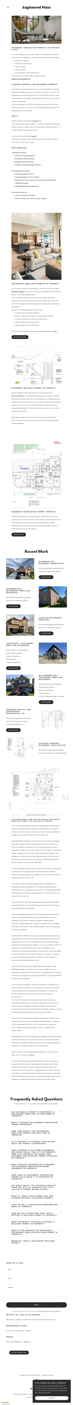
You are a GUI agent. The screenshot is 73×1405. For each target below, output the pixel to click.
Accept (52, 1398)
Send (36, 1305)
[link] (36, 8)
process (35, 121)
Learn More (46, 577)
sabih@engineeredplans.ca (21, 79)
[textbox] (36, 1268)
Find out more (20, 337)
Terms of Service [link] (53, 1311)
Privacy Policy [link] (42, 1311)
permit (34, 136)
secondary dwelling (18, 291)
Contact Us (19, 534)
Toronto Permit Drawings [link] (26, 1394)
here (55, 331)
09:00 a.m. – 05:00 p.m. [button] (23, 1342)
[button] (10, 7)
